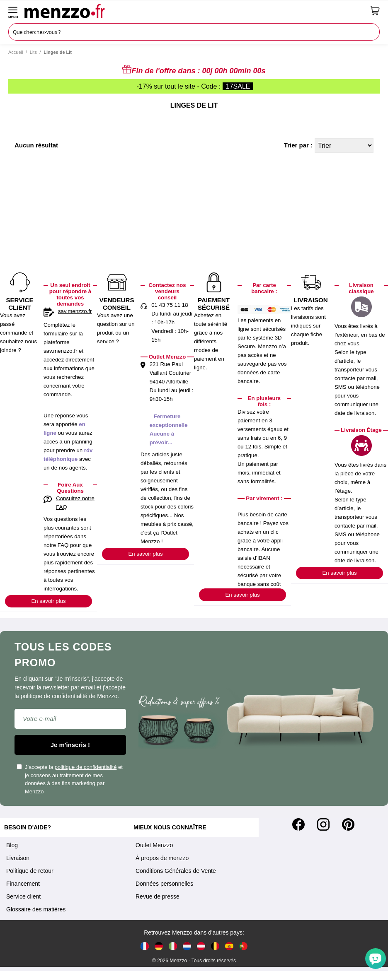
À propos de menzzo (162, 858)
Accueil (15, 52)
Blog (12, 845)
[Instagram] (323, 824)
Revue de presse (157, 896)
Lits (33, 52)
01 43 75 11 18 (169, 305)
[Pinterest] (348, 824)
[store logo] (194, 10)
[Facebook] (298, 824)
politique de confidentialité (86, 767)
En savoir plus (48, 601)
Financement (23, 883)
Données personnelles (164, 883)
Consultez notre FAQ (75, 502)
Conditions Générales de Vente (176, 870)
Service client (23, 896)
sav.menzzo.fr (75, 311)
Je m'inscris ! (70, 744)
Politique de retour (29, 870)
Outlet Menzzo (154, 845)
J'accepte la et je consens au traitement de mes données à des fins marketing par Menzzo (70, 779)
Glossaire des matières (35, 909)
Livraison (17, 858)
